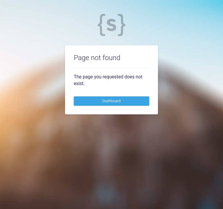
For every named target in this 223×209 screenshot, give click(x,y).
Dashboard (111, 101)
